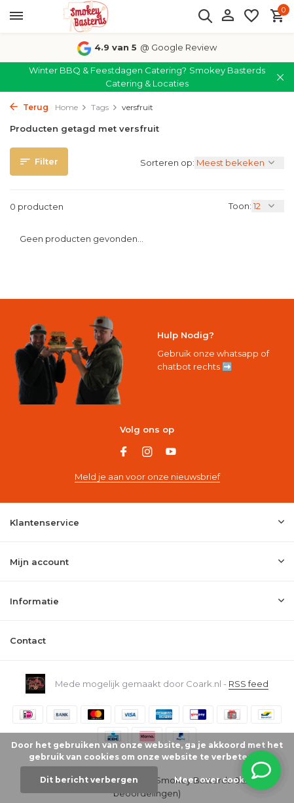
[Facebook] (124, 453)
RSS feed (248, 683)
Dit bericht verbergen (89, 780)
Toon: (240, 206)
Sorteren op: (167, 162)
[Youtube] (171, 453)
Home (71, 107)
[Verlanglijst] (251, 16)
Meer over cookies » (219, 780)
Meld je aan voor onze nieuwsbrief (147, 476)
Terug (29, 107)
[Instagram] (147, 453)
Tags (104, 107)
